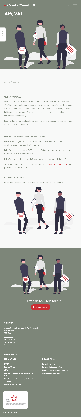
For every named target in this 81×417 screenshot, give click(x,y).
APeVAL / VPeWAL (18, 5)
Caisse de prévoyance (59, 164)
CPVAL (6, 370)
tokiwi (15, 412)
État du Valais (9, 367)
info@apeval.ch (10, 354)
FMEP (6, 364)
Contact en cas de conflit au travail (55, 370)
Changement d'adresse (51, 373)
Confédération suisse (12, 384)
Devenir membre (40, 307)
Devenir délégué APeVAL (52, 367)
